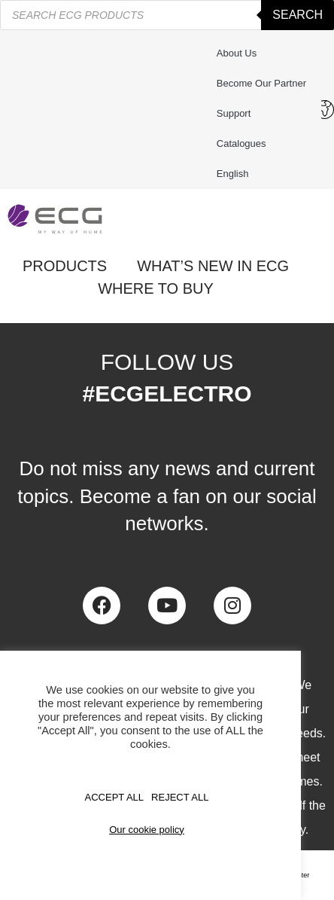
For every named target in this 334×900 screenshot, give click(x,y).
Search (297, 14)
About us (237, 53)
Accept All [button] (114, 797)
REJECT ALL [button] (179, 797)
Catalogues (241, 143)
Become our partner (261, 83)
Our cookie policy (146, 829)
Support (238, 113)
